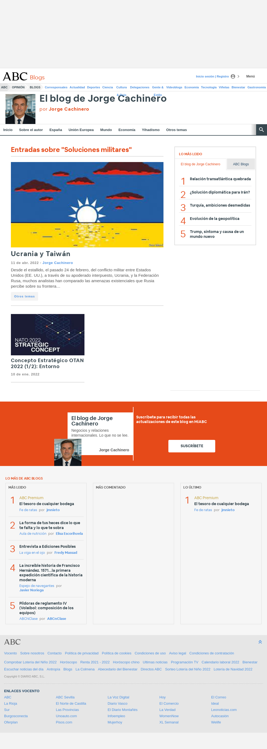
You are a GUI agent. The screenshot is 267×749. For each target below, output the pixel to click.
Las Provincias (67, 709)
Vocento (10, 653)
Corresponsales (56, 87)
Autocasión (220, 716)
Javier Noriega (31, 590)
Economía (191, 87)
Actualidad (77, 87)
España (55, 130)
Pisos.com (64, 722)
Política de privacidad (82, 653)
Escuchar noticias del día (24, 669)
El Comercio (169, 703)
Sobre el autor (31, 130)
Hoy (162, 697)
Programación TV (184, 662)
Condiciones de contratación (211, 653)
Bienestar (238, 87)
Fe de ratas (28, 510)
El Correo (218, 697)
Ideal (215, 703)
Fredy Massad (65, 553)
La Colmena (85, 669)
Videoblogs (174, 87)
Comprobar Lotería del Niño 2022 (30, 662)
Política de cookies (116, 653)
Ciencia (107, 87)
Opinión (18, 87)
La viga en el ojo (32, 553)
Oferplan (11, 722)
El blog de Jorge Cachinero (103, 99)
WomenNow (169, 716)
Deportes (93, 87)
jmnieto (53, 510)
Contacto (54, 653)
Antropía (53, 669)
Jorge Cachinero (58, 263)
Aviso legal (177, 653)
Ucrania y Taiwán (41, 254)
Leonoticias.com (224, 709)
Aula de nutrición (32, 534)
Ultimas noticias (155, 662)
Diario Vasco (118, 703)
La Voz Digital (118, 697)
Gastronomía (256, 87)
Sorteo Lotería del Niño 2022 (187, 669)
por (64, 109)
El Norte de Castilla (71, 703)
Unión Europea (81, 130)
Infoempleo (116, 716)
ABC (4, 87)
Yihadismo (151, 130)
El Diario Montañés (123, 709)
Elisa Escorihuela (69, 534)
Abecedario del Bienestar (117, 669)
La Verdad (167, 709)
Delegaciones (140, 87)
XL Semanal (168, 722)
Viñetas (224, 87)
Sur (7, 709)
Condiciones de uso (150, 653)
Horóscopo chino (126, 662)
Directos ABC (151, 669)
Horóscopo (68, 662)
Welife (216, 722)
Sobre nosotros (32, 653)
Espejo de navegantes (36, 586)
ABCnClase (56, 619)
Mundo (106, 130)
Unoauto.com (66, 716)
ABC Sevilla (65, 697)
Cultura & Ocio (121, 88)
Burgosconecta (16, 716)
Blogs (35, 87)
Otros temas (176, 130)
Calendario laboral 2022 (220, 662)
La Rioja (10, 703)
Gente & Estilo (157, 88)
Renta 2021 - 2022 (95, 662)
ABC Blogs (241, 164)
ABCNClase (28, 619)
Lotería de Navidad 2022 (233, 669)
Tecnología (209, 87)
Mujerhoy (115, 722)
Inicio (8, 130)
